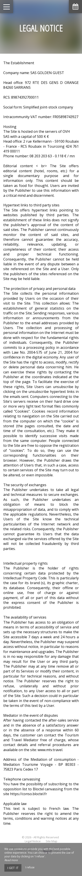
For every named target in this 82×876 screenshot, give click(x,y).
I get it (13, 868)
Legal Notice (33, 841)
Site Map (51, 841)
